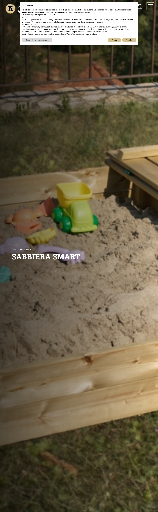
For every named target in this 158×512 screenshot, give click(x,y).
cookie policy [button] (90, 12)
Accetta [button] (129, 40)
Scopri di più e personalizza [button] (37, 40)
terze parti (25, 17)
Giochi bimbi (22, 250)
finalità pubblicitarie (29, 24)
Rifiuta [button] (114, 40)
